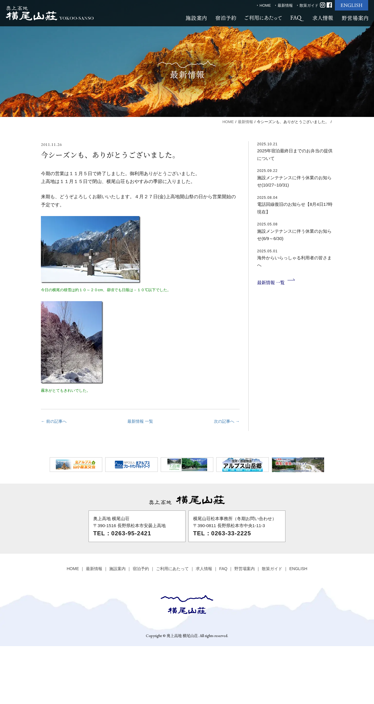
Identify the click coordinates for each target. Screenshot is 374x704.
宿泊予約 (141, 568)
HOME (265, 5)
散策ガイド (308, 5)
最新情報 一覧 (140, 421)
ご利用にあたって (172, 568)
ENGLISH (298, 568)
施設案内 (117, 568)
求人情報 (204, 568)
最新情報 (285, 5)
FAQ (223, 568)
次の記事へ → (227, 421)
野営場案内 (244, 568)
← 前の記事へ (54, 421)
